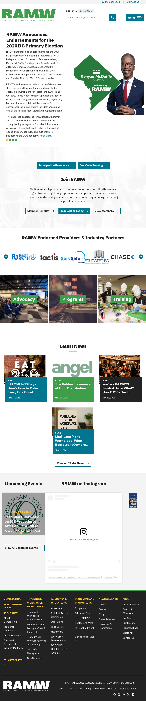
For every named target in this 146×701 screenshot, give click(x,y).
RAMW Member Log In (12, 606)
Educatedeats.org (15, 660)
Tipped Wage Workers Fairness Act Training (36, 641)
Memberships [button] (12, 598)
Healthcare (57, 631)
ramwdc (108, 577)
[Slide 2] (13, 139)
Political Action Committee (59, 615)
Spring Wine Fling (84, 636)
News (102, 604)
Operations (57, 621)
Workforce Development (58, 638)
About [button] (127, 598)
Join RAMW (10, 613)
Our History (129, 623)
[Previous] (6, 256)
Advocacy (56, 608)
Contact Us (133, 1)
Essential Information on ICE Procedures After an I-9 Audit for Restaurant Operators (23, 521)
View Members (104, 211)
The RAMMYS (82, 618)
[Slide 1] (10, 139)
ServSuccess (34, 658)
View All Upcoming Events (21, 547)
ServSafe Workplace (33, 651)
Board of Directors (128, 611)
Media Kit (128, 632)
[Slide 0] (7, 139)
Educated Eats (82, 613)
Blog (101, 614)
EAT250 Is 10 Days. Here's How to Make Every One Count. (23, 388)
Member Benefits (38, 211)
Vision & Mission (131, 604)
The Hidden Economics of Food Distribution (73, 386)
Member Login (111, 1)
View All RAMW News (70, 463)
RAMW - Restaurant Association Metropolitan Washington (74, 577)
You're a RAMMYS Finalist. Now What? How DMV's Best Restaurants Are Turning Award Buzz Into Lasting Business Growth (119, 388)
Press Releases (107, 619)
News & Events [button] (108, 598)
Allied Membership (10, 620)
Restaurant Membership (10, 628)
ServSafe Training (91, 165)
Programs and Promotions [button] (84, 600)
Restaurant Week (84, 623)
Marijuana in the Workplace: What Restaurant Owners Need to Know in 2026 (72, 441)
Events (102, 609)
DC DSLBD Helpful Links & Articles (59, 649)
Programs (80, 608)
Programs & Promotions (105, 626)
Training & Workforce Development (34, 616)
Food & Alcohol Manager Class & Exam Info (36, 628)
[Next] (141, 256)
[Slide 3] (16, 139)
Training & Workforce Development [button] (36, 602)
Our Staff (127, 618)
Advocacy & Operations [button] (59, 600)
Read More (45, 135)
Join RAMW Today (72, 211)
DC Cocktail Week (84, 628)
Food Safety (57, 626)
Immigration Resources (54, 165)
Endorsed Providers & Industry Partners (13, 644)
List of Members (12, 635)
